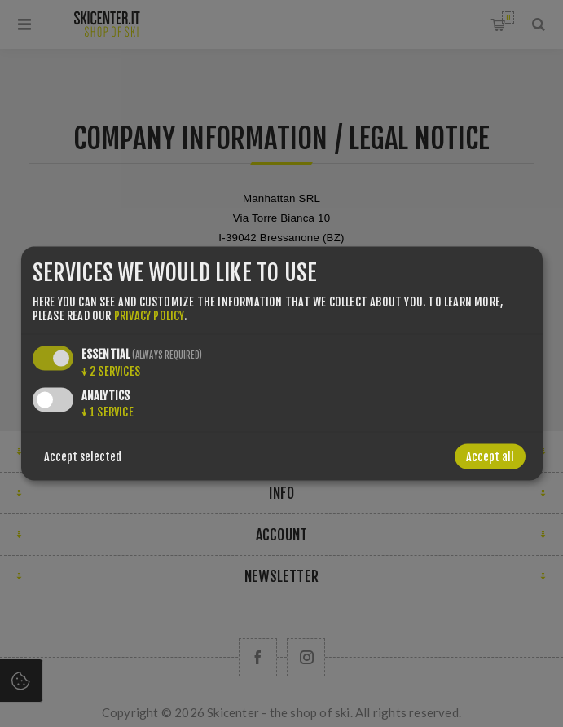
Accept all (490, 456)
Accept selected (82, 456)
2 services (110, 370)
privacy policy (149, 315)
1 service (107, 411)
